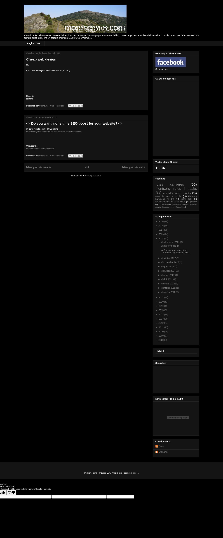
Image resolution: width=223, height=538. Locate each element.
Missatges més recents (38, 167)
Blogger (134, 473)
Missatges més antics (133, 167)
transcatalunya (162, 201)
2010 (161, 331)
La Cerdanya (164, 204)
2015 (161, 310)
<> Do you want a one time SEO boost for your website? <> (74, 123)
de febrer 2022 (168, 288)
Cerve (161, 446)
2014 (161, 314)
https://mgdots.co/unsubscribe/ (40, 149)
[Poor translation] (11, 492)
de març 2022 (168, 283)
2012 (161, 323)
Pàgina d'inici (34, 43)
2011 (161, 327)
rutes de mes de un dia (168, 196)
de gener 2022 (168, 292)
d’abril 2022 (167, 279)
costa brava (179, 202)
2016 (161, 306)
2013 (161, 318)
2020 (161, 302)
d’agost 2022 (167, 266)
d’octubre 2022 (168, 258)
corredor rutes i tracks (177, 193)
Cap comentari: (57, 106)
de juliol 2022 (168, 271)
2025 (161, 225)
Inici (87, 167)
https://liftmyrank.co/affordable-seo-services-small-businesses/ (54, 132)
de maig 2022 (168, 275)
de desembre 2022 (170, 242)
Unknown (163, 452)
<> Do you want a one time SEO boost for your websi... (175, 251)
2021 (161, 297)
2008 (161, 340)
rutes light (186, 199)
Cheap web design (41, 59)
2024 (161, 230)
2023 (161, 234)
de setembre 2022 (170, 262)
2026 (161, 221)
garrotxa (193, 202)
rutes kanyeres (169, 184)
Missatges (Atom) (93, 175)
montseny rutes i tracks (176, 189)
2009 (161, 335)
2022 (161, 238)
